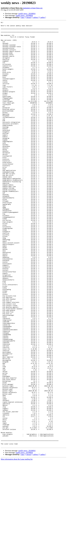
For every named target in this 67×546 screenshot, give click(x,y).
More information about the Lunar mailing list (17, 544)
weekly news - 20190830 (24, 15)
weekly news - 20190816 (26, 13)
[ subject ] (35, 17)
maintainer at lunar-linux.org (32, 8)
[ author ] (42, 17)
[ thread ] (28, 17)
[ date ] (22, 17)
